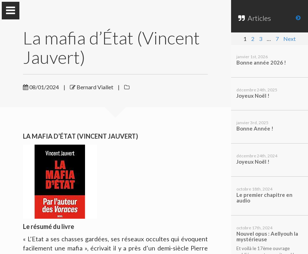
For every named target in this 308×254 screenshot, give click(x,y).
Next (289, 38)
